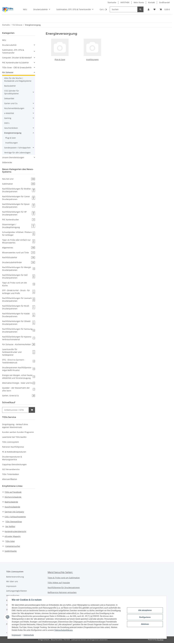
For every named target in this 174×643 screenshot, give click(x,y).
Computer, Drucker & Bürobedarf (17, 57)
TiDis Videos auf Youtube (59, 582)
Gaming (7, 118)
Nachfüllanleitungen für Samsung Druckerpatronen (18, 330)
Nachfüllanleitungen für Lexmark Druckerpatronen (18, 299)
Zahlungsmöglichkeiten (16, 591)
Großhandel (164, 2)
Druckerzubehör (9, 45)
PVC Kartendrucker (18, 219)
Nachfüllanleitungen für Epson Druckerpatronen (18, 205)
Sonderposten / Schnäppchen (17, 147)
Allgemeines (18, 247)
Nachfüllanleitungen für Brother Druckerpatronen (18, 190)
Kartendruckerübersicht (15, 531)
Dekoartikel (9, 98)
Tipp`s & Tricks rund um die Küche (18, 284)
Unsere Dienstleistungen (13, 157)
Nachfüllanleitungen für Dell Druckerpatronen (18, 276)
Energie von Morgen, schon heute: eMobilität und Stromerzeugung (18, 376)
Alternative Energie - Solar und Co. (18, 383)
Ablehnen (145, 624)
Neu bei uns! (18, 179)
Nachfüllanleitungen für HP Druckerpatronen (18, 213)
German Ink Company (14, 511)
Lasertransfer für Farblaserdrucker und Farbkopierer (18, 352)
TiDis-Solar (10, 541)
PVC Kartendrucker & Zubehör (15, 62)
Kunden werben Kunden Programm (18, 432)
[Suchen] (124, 9)
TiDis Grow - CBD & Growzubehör (17, 67)
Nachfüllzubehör (18, 257)
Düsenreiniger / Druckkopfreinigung (18, 226)
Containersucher (12, 546)
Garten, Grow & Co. (18, 395)
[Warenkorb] (165, 9)
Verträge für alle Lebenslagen (17, 152)
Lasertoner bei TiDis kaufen (14, 437)
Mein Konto (139, 2)
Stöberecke (7, 162)
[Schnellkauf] (15, 410)
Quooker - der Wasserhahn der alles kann (18, 389)
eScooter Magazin (13, 536)
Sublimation (18, 184)
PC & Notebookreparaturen (14, 452)
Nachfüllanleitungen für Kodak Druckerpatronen (18, 315)
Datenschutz (28, 635)
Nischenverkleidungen (14, 108)
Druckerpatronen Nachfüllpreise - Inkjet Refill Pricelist (18, 369)
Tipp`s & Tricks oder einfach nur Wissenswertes (18, 241)
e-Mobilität (9, 113)
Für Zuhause (7, 72)
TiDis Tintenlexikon (10, 474)
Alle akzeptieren (145, 610)
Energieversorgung (12, 133)
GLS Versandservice (11, 469)
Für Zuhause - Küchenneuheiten (18, 344)
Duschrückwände (12, 507)
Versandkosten (12, 595)
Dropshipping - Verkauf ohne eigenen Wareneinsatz (15, 425)
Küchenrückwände (13, 497)
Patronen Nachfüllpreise (13, 447)
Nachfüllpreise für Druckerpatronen (64, 587)
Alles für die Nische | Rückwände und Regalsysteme (17, 79)
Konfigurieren (145, 617)
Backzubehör (10, 86)
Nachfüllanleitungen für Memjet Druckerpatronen (18, 268)
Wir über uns (12, 581)
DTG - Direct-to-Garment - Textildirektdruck (18, 361)
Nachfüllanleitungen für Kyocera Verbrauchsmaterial (18, 338)
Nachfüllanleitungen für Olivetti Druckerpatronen (18, 322)
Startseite (112, 2)
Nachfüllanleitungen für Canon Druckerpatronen (18, 197)
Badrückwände (11, 502)
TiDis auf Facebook (13, 492)
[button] (148, 9)
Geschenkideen (11, 128)
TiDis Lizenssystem (10, 442)
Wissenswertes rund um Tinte (18, 252)
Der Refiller (10, 526)
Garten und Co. (11, 103)
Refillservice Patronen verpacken (62, 592)
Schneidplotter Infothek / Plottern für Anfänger (18, 233)
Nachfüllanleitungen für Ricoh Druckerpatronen (18, 307)
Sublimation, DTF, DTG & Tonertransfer (13, 51)
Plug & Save (60, 59)
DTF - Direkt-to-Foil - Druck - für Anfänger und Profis (18, 291)
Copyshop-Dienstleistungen (14, 464)
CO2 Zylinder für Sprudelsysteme (11, 92)
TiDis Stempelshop (13, 521)
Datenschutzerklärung (64, 630)
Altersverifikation (9, 479)
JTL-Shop (160, 639)
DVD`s (6, 123)
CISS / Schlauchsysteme (15, 516)
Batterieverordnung (15, 576)
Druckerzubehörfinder (18, 262)
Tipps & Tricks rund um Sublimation (64, 577)
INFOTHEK (124, 2)
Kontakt (151, 2)
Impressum (11, 586)
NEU (4, 40)
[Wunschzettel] (154, 9)
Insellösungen (92, 59)
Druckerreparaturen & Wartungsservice (12, 458)
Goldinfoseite (11, 551)
